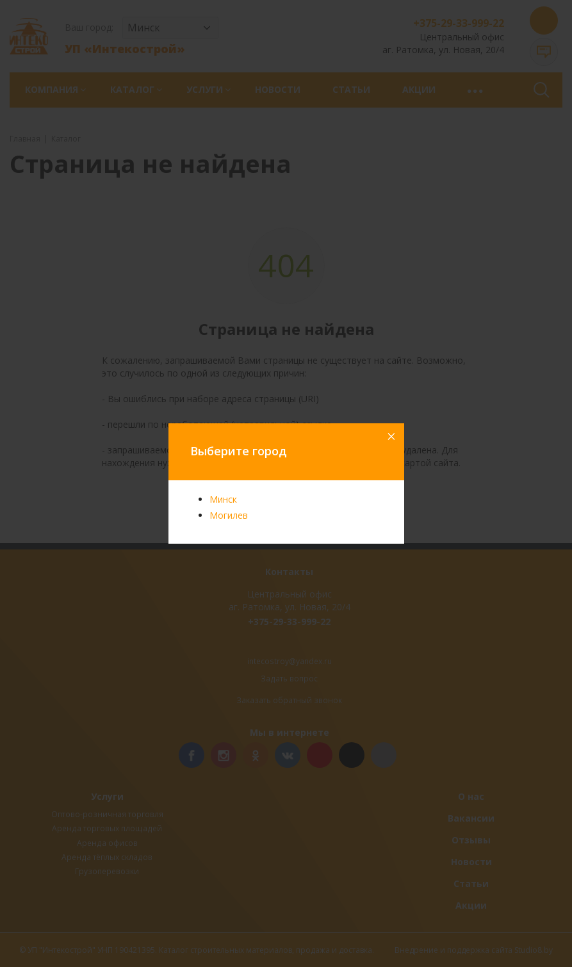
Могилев (228, 515)
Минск (223, 499)
